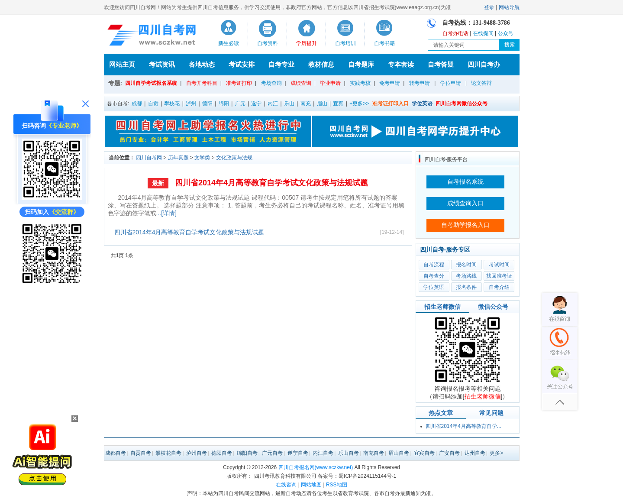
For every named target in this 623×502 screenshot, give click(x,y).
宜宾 (338, 103)
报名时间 (466, 265)
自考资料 (267, 43)
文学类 (202, 158)
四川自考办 (484, 64)
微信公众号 (493, 306)
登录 (489, 7)
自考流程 (433, 265)
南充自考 (373, 453)
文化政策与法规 (234, 158)
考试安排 (242, 64)
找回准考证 (499, 276)
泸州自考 (196, 453)
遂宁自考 (297, 453)
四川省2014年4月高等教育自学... (463, 426)
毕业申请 (330, 83)
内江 (273, 103)
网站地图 (311, 485)
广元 (240, 103)
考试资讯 (162, 64)
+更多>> (359, 103)
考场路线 (466, 276)
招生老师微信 (442, 306)
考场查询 (271, 83)
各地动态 (202, 64)
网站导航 (509, 7)
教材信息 (321, 64)
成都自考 (115, 453)
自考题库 (361, 64)
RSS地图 (336, 485)
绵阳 (224, 103)
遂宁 (256, 103)
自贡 (153, 103)
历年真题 (178, 158)
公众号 (505, 33)
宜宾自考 (424, 453)
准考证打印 (239, 83)
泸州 (191, 103)
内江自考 (323, 453)
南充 (305, 103)
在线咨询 (286, 485)
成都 (137, 103)
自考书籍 (384, 43)
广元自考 (272, 453)
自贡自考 (140, 453)
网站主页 (122, 64)
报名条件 (466, 287)
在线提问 (483, 33)
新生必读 (228, 43)
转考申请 (419, 83)
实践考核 (360, 83)
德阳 (207, 103)
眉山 (322, 103)
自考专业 (281, 64)
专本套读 (401, 64)
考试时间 (499, 265)
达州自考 (475, 453)
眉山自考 (398, 453)
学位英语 (433, 287)
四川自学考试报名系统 (151, 83)
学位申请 (450, 83)
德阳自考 (221, 453)
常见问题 (491, 412)
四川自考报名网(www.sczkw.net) (315, 467)
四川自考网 (149, 158)
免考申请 (389, 83)
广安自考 (449, 453)
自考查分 (433, 276)
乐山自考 (348, 453)
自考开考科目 (201, 83)
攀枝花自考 (168, 453)
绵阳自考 (247, 453)
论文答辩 (481, 83)
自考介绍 (499, 287)
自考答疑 (441, 64)
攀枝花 (172, 103)
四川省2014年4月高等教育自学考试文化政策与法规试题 (271, 182)
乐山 (289, 103)
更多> (496, 453)
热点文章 (441, 412)
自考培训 (345, 43)
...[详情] (166, 213)
